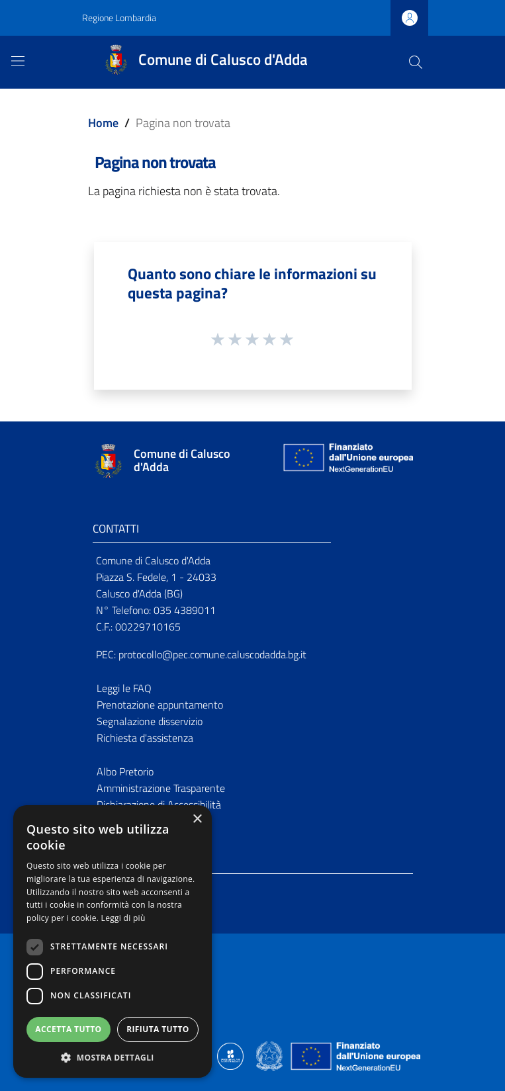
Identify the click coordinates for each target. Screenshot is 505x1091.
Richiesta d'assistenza (145, 738)
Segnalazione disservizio (150, 721)
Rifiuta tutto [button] (157, 1029)
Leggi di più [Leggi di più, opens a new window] (123, 918)
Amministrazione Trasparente (161, 788)
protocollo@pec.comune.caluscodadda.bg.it (212, 654)
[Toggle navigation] (18, 61)
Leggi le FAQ (124, 688)
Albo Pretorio (125, 771)
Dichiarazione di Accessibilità (159, 804)
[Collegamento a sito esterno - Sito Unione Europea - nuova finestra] (347, 461)
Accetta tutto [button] (68, 1029)
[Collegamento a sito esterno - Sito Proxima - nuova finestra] (230, 1055)
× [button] (197, 819)
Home (103, 123)
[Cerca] (416, 62)
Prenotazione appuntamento (160, 705)
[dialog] (112, 941)
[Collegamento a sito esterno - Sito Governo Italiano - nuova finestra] (270, 1055)
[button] (112, 1058)
